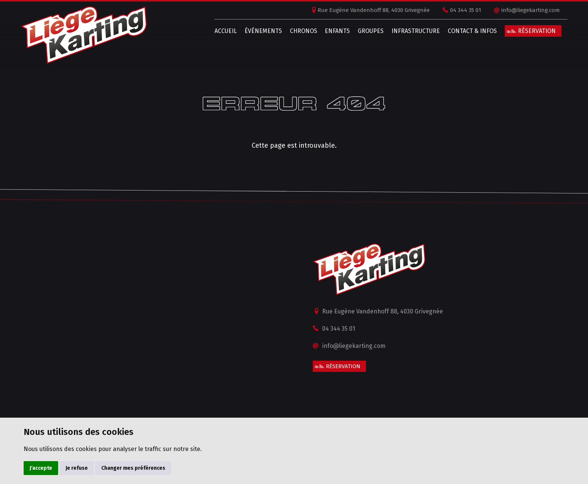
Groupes (362, 30)
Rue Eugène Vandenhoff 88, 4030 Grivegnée (365, 10)
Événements (254, 30)
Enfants (328, 30)
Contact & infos (463, 30)
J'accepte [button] (41, 468)
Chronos (295, 30)
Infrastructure (407, 30)
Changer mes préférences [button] (133, 468)
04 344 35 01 (456, 10)
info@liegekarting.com (522, 10)
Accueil (217, 30)
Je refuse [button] (77, 468)
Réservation (528, 30)
